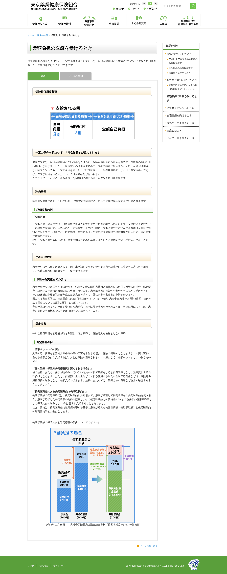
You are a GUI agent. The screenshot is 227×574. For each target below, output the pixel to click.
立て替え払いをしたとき (180, 108)
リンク (31, 565)
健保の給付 (42, 35)
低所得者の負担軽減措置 (181, 68)
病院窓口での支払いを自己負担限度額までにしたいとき (183, 87)
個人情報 (43, 565)
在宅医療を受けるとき (179, 115)
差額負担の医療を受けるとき (182, 98)
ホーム (31, 35)
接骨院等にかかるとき (180, 73)
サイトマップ (59, 565)
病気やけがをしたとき (179, 54)
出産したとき (174, 130)
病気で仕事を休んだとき (180, 123)
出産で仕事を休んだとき (180, 138)
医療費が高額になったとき (182, 80)
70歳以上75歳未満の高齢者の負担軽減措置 (183, 61)
